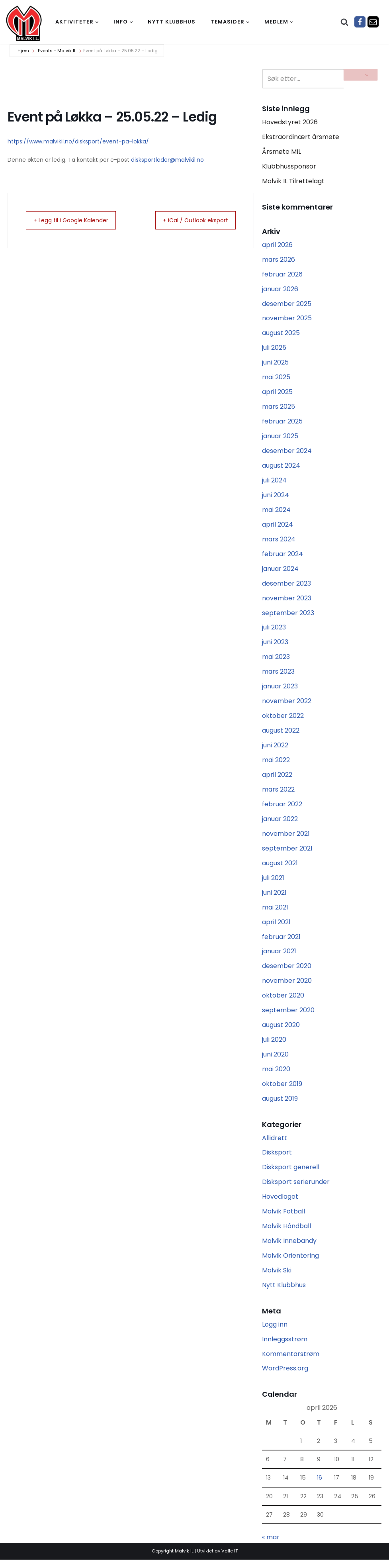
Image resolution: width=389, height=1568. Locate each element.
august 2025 (281, 334)
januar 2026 (280, 290)
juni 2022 (275, 749)
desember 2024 (287, 453)
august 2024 (281, 467)
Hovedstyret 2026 (290, 122)
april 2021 (276, 927)
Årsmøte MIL (281, 152)
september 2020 (288, 1016)
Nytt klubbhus (171, 21)
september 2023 (288, 616)
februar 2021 (281, 942)
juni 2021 (274, 897)
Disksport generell (290, 1173)
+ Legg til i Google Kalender (77, 220)
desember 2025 (286, 305)
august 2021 (280, 867)
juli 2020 (274, 1045)
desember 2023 (286, 586)
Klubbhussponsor (289, 166)
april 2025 (277, 393)
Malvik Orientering (290, 1262)
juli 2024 (274, 482)
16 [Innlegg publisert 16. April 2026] (319, 1486)
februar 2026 (282, 275)
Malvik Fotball (283, 1218)
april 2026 (277, 245)
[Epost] (373, 21)
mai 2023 (276, 660)
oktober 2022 (283, 719)
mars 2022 (278, 793)
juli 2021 (273, 882)
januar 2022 (280, 823)
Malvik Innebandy (289, 1247)
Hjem (23, 50)
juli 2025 (274, 349)
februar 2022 (282, 808)
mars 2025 (278, 408)
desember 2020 (286, 971)
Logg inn (274, 1331)
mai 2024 (276, 512)
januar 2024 (280, 571)
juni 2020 (275, 1060)
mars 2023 (278, 675)
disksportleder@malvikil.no (167, 160)
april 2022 (277, 779)
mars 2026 (278, 260)
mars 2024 (278, 542)
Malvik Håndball (286, 1233)
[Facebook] (360, 21)
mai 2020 (276, 1075)
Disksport (277, 1159)
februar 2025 (282, 423)
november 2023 (286, 601)
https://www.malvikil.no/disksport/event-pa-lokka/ (78, 141)
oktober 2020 (283, 1001)
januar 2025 (280, 438)
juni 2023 (275, 645)
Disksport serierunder (296, 1188)
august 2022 (280, 734)
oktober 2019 (282, 1090)
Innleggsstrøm (284, 1346)
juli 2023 (274, 630)
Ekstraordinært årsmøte (300, 137)
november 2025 (287, 319)
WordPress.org (285, 1376)
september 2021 (287, 853)
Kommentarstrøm (290, 1361)
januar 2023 (280, 690)
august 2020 (281, 1030)
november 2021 (286, 838)
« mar (271, 1545)
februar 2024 (282, 556)
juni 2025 (275, 363)
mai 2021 (275, 912)
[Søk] (344, 22)
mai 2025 (276, 379)
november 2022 (286, 705)
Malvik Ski (276, 1277)
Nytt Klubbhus (284, 1292)
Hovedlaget (280, 1203)
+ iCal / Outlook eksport (189, 220)
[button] (97, 22)
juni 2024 (275, 497)
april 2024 (277, 527)
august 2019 (280, 1104)
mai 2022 (276, 764)
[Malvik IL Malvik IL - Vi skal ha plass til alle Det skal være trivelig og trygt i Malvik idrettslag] (24, 23)
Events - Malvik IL (57, 50)
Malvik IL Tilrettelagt (293, 181)
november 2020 (287, 986)
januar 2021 (279, 956)
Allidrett (274, 1144)
